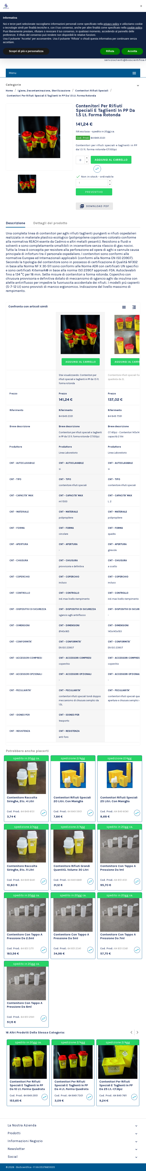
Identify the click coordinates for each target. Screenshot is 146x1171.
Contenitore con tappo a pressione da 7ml (118, 936)
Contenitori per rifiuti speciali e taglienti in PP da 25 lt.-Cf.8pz (116, 1085)
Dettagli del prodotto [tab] (50, 223)
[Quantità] (80, 160)
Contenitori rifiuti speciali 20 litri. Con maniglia (72, 799)
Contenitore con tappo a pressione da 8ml (24, 1004)
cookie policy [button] (134, 27)
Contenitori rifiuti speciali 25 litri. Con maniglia (118, 799)
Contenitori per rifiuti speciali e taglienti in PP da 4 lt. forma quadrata (71, 1085)
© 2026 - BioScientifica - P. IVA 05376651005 (30, 1167)
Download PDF (94, 206)
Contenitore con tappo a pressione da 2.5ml (24, 936)
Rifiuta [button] (110, 51)
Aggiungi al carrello (111, 159)
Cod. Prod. (83, 137)
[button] (141, 6)
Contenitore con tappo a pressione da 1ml (118, 867)
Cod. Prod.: (13, 811)
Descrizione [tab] (15, 223)
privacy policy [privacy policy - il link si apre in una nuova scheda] (111, 23)
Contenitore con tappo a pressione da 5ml (71, 936)
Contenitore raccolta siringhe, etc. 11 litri (22, 867)
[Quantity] (92, 182)
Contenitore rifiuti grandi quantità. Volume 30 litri (72, 867)
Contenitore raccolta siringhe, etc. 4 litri (22, 799)
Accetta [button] (132, 51)
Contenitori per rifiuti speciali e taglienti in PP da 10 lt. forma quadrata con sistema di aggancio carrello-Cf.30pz (27, 1089)
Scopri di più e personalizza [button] (26, 51)
